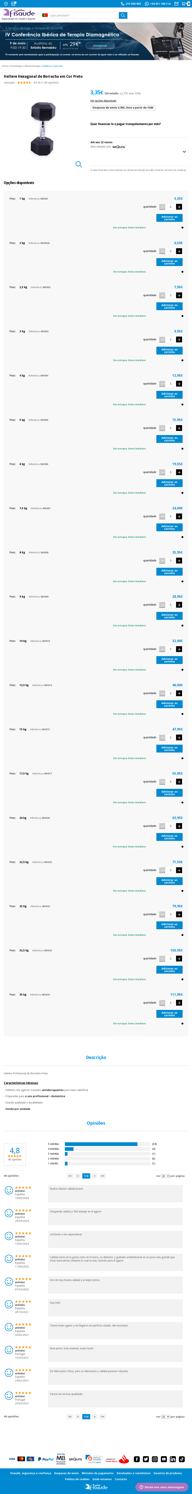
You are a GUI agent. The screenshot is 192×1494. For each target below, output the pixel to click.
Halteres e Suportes (53, 66)
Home (5, 66)
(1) (153, 1153)
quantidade (149, 206)
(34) (154, 1143)
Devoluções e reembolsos (134, 1473)
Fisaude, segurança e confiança (30, 1473)
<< (69, 1175)
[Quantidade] (171, 207)
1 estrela (53, 1163)
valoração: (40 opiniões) (31, 83)
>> (102, 1175)
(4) (153, 1148)
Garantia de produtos (168, 1473)
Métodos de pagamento (98, 1473)
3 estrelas (53, 1153)
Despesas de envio (66, 1473)
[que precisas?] (88, 15)
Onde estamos (102, 1479)
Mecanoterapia (32, 66)
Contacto (121, 1479)
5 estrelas (53, 1143)
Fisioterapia (16, 66)
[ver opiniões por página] (165, 1176)
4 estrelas (53, 1148)
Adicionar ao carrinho (169, 218)
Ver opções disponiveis (103, 100)
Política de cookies (77, 1479)
